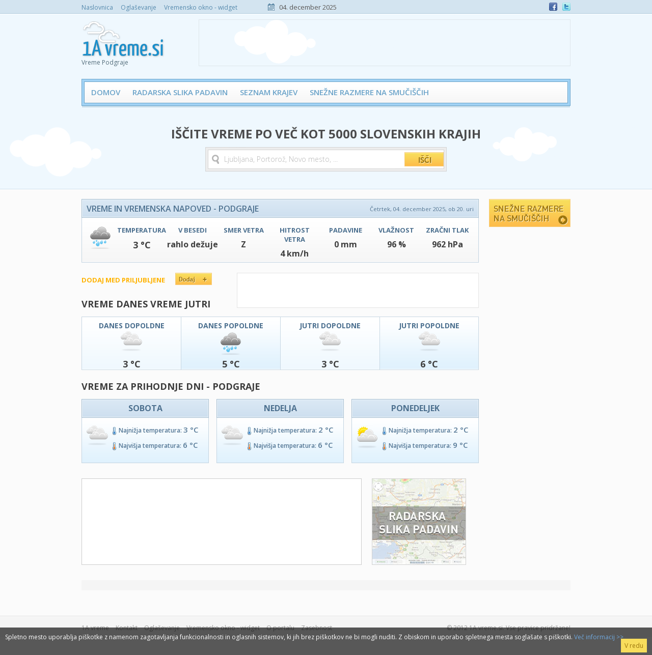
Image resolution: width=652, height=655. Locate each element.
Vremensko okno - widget (200, 7)
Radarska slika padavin (180, 92)
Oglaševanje (138, 7)
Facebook (553, 7)
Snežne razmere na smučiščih (369, 92)
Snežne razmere (529, 213)
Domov (105, 92)
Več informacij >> (598, 637)
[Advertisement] (384, 43)
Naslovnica (97, 7)
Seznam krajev (268, 92)
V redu (633, 645)
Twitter (566, 7)
